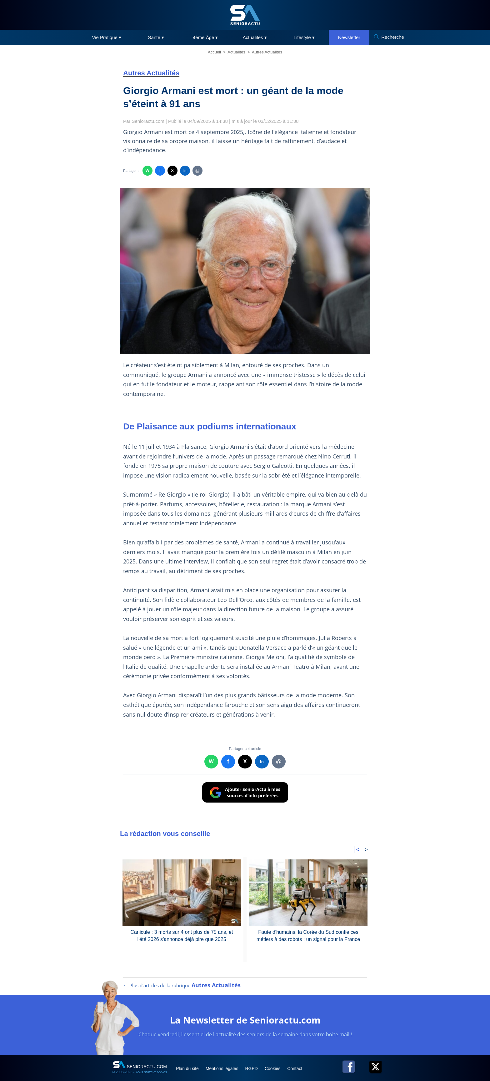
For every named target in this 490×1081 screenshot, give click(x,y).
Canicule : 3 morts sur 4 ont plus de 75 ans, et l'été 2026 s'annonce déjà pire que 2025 (181, 926)
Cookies (275, 1059)
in (184, 170)
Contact (297, 1059)
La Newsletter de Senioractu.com (245, 1011)
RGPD (254, 1059)
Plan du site (188, 1059)
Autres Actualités (267, 52)
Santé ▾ (156, 37)
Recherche (392, 37)
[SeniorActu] (245, 15)
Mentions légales (224, 1059)
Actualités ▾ (255, 37)
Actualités (236, 52)
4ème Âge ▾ (205, 37)
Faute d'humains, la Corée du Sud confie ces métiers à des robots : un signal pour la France (308, 926)
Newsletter (349, 37)
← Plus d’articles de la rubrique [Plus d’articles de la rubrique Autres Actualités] (181, 976)
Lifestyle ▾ (304, 37)
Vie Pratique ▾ (106, 37)
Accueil (214, 52)
